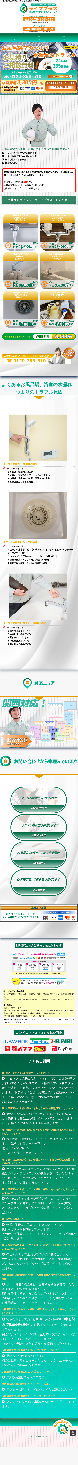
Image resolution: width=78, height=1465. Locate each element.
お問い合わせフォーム (28, 1161)
